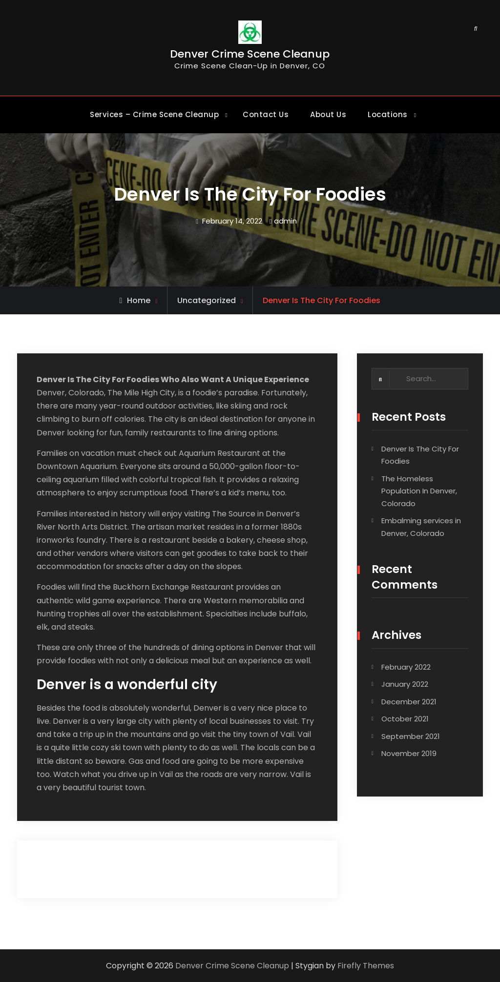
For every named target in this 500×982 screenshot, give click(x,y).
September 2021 (410, 737)
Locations (388, 114)
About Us (328, 114)
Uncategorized (206, 300)
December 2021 (409, 702)
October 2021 (405, 720)
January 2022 (404, 685)
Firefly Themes (365, 965)
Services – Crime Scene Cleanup (154, 114)
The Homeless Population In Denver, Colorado (419, 491)
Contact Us (266, 114)
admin (285, 221)
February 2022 (406, 667)
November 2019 (409, 754)
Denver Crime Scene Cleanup (250, 55)
